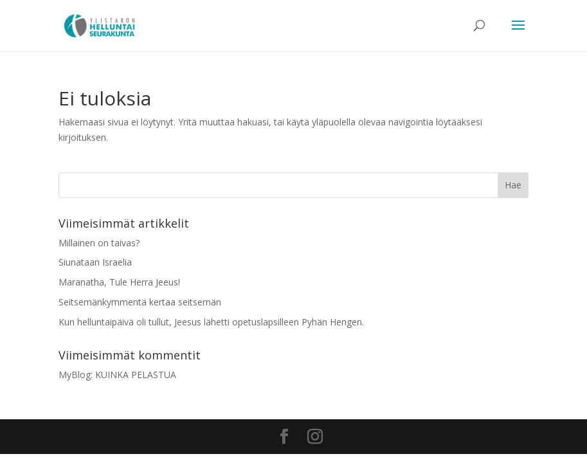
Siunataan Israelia (95, 262)
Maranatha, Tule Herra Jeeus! (119, 282)
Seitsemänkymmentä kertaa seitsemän (140, 302)
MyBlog (75, 374)
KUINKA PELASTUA (135, 374)
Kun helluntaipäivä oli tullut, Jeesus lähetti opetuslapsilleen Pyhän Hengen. (211, 322)
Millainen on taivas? (99, 243)
